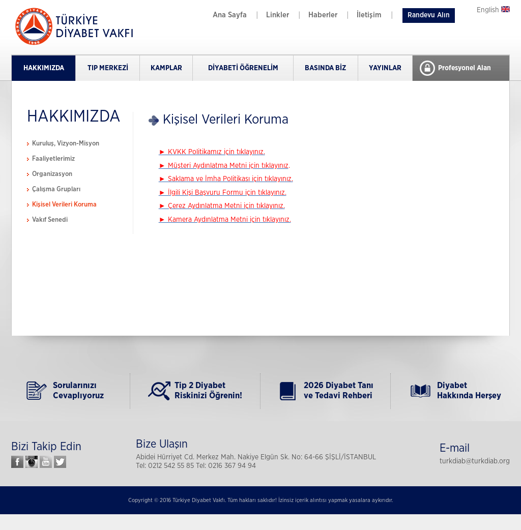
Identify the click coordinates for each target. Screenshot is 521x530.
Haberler (322, 15)
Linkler (277, 15)
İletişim (369, 15)
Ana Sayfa (230, 15)
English (493, 10)
